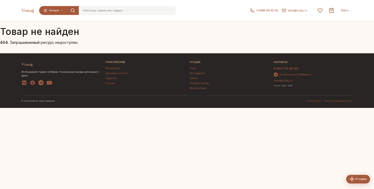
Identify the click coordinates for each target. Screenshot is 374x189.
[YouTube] (49, 83)
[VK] (24, 83)
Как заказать (113, 68)
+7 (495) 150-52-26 (264, 10)
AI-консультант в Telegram (292, 74)
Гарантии (111, 78)
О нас (193, 68)
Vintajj (28, 10)
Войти (345, 10)
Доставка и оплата (117, 73)
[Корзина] (331, 10)
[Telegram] (41, 83)
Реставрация (197, 73)
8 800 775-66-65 (286, 68)
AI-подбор (358, 180)
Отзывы (110, 83)
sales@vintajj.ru (294, 10)
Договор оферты (314, 101)
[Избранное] (320, 10)
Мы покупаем (198, 88)
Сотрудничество (199, 83)
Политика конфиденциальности (338, 101)
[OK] (32, 83)
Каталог (53, 10)
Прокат (194, 78)
